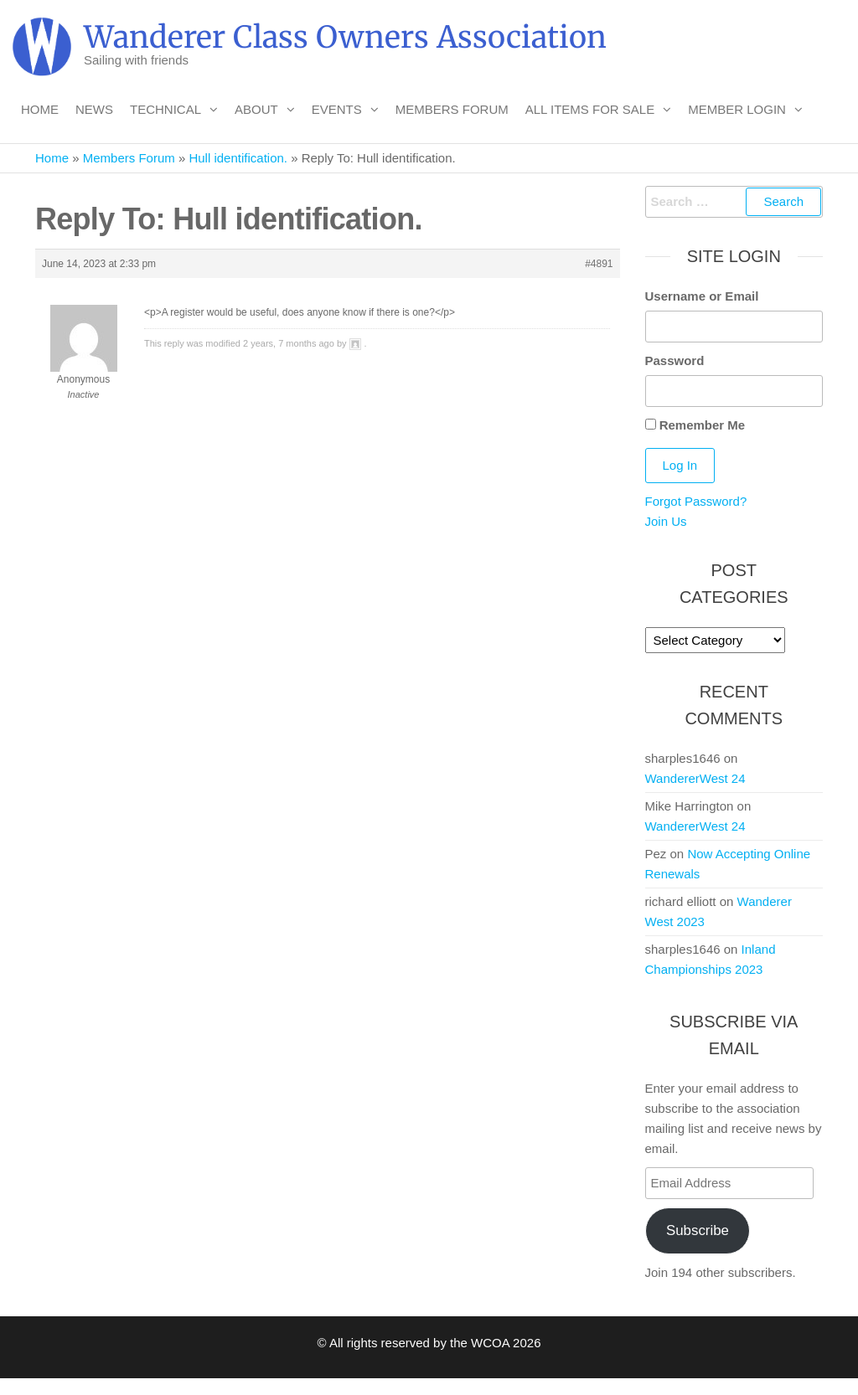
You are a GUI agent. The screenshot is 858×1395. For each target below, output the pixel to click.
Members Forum (452, 109)
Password (675, 360)
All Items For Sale (590, 109)
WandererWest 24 (695, 778)
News (94, 109)
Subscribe (697, 1230)
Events (337, 109)
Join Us (666, 521)
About (256, 109)
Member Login (737, 109)
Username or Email (702, 296)
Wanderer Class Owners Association (345, 37)
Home (40, 109)
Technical (165, 109)
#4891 (598, 264)
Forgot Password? (696, 501)
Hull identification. (238, 158)
